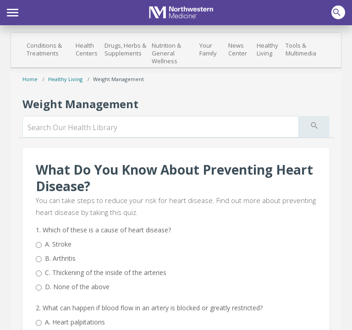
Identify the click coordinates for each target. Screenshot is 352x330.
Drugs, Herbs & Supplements (125, 49)
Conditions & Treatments (44, 49)
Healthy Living (267, 49)
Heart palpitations (75, 322)
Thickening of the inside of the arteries (105, 272)
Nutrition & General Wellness (166, 53)
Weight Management (118, 79)
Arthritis (60, 258)
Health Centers (87, 49)
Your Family (208, 49)
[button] (12, 11)
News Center (237, 49)
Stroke (58, 244)
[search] (160, 127)
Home (30, 79)
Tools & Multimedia (301, 49)
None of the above (77, 286)
